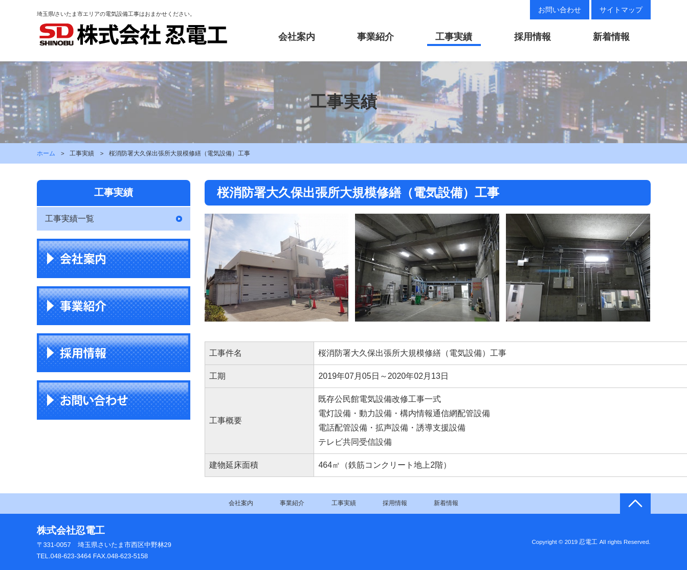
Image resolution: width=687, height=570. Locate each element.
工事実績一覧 (69, 218)
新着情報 (611, 37)
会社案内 (296, 37)
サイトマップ (621, 10)
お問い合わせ (559, 10)
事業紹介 (375, 37)
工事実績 (453, 37)
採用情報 (532, 37)
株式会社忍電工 (71, 530)
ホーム (46, 153)
